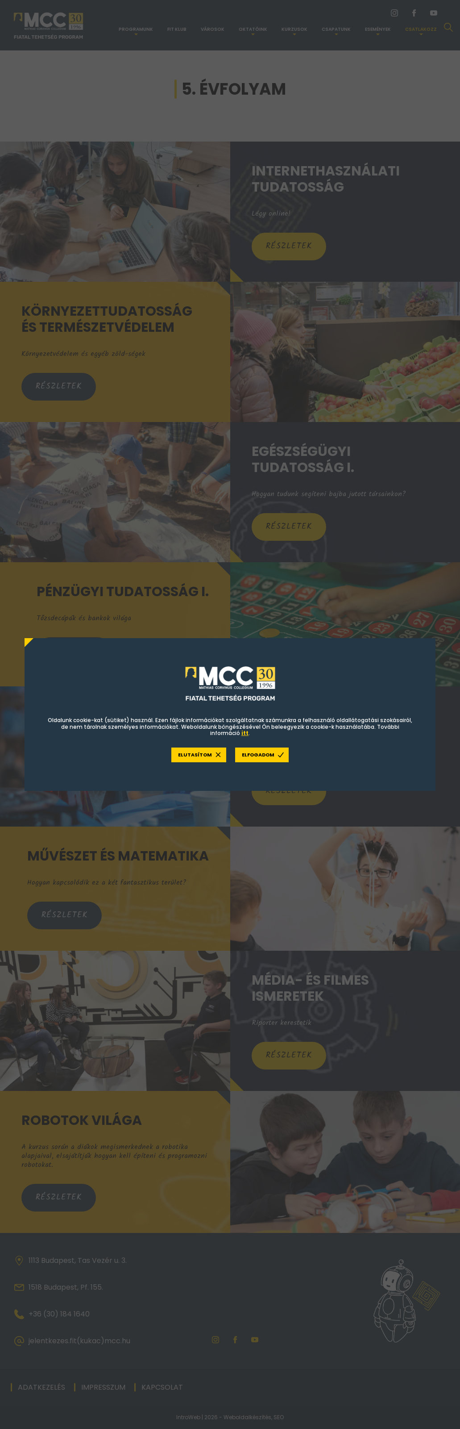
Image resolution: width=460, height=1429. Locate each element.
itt (245, 733)
